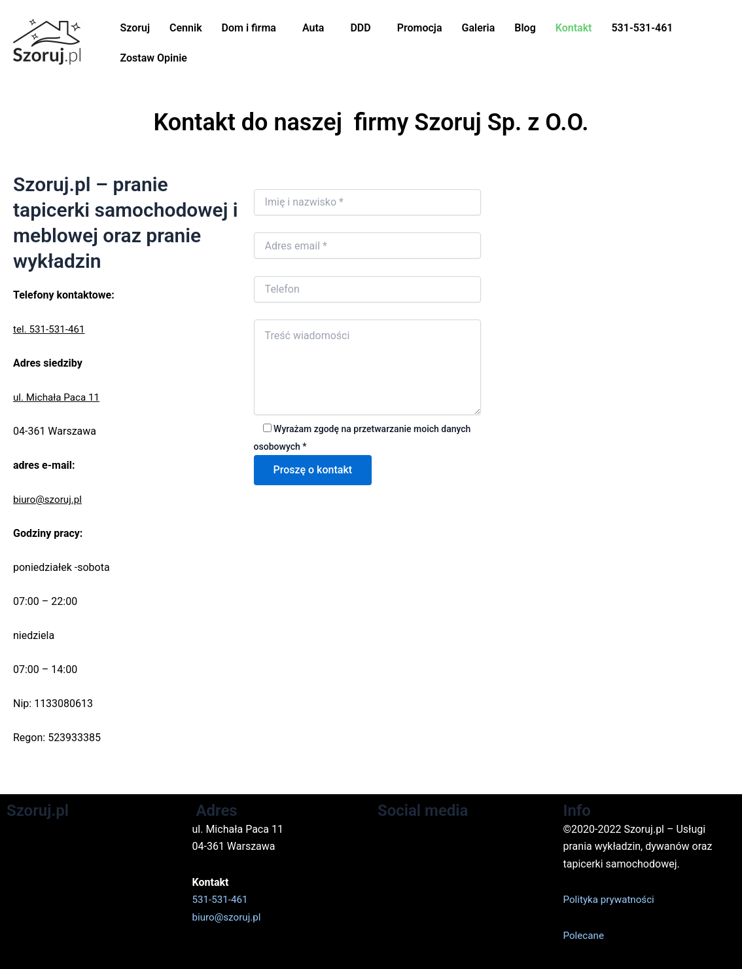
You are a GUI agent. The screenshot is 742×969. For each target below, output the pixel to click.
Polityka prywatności (611, 899)
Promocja (419, 28)
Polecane (585, 935)
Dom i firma (249, 28)
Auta (313, 28)
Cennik (185, 28)
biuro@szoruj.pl (49, 499)
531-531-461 (642, 28)
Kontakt (574, 28)
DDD (360, 28)
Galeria (478, 28)
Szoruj (135, 28)
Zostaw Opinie (153, 58)
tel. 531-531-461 (51, 329)
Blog (524, 28)
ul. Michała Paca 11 (58, 397)
